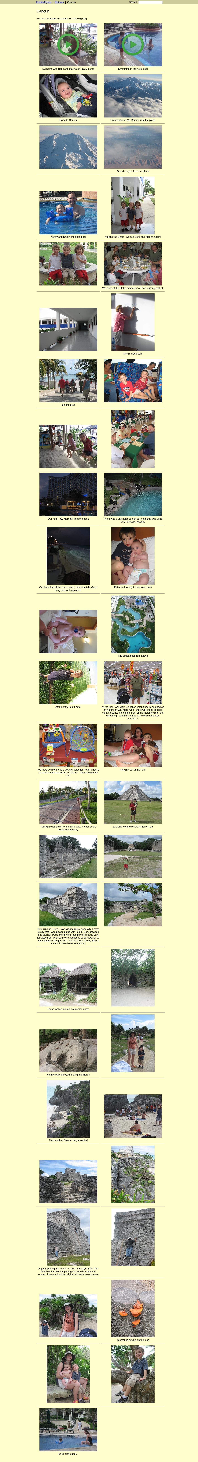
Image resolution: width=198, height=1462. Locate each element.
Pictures (59, 2)
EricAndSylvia (43, 2)
